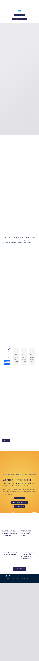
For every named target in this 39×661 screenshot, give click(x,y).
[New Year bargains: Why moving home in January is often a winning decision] (29, 545)
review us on (6, 363)
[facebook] (3, 576)
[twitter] (6, 576)
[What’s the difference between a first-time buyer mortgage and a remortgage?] (10, 522)
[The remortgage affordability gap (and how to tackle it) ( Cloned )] (29, 522)
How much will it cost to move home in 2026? (10, 553)
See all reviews (7, 361)
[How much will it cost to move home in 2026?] (10, 545)
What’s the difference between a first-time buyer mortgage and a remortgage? (9, 532)
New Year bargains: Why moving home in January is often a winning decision (28, 555)
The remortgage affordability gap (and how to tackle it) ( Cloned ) (28, 532)
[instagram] (9, 576)
